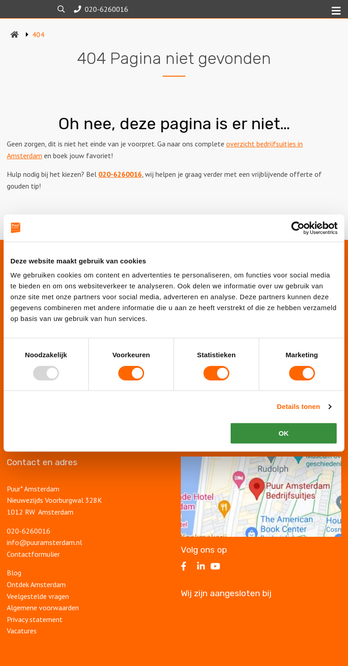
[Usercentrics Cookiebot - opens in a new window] (298, 228)
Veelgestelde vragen (38, 596)
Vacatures (22, 630)
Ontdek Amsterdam (36, 584)
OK (284, 433)
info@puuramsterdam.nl (44, 542)
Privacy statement (35, 619)
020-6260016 (120, 174)
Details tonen (298, 406)
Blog (14, 572)
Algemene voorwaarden (43, 607)
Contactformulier (33, 554)
